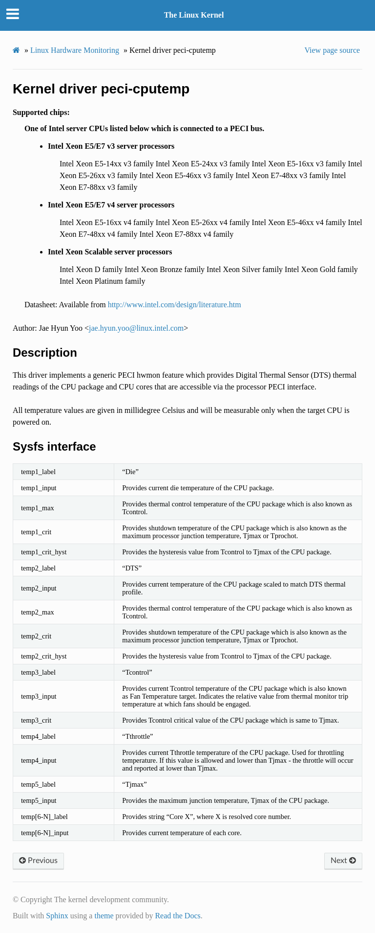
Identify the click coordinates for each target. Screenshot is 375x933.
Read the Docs (177, 915)
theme (103, 915)
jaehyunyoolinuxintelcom (136, 328)
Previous (38, 861)
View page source (332, 50)
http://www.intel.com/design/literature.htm (174, 304)
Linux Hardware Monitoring (74, 50)
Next (343, 861)
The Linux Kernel (194, 15)
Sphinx (57, 915)
